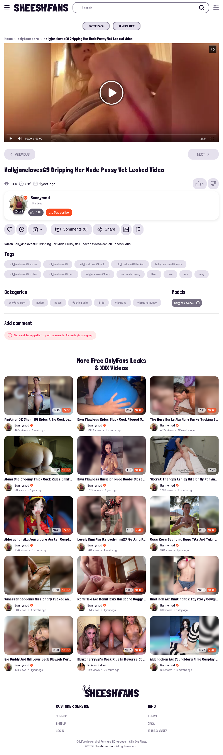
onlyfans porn (28, 39)
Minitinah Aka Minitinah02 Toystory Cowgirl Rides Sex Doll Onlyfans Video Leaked (184, 599)
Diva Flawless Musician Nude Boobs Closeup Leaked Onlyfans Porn (111, 479)
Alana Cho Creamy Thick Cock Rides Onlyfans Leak (38, 479)
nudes (40, 302)
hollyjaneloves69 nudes (23, 274)
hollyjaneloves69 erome (23, 264)
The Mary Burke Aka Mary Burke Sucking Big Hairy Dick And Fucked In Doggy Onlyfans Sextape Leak (184, 419)
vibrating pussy (147, 302)
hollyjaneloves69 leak (92, 264)
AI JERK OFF (127, 26)
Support (62, 716)
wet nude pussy (130, 274)
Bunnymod (40, 197)
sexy (201, 274)
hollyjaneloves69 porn (61, 274)
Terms (152, 716)
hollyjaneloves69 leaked (130, 264)
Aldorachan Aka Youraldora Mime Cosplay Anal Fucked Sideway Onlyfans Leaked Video (184, 659)
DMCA (151, 723)
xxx (186, 274)
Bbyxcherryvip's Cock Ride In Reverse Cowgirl (111, 659)
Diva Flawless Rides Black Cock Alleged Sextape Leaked (111, 419)
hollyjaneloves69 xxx (97, 274)
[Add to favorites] (9, 229)
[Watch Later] (21, 229)
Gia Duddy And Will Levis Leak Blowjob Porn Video (38, 659)
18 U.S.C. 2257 (157, 731)
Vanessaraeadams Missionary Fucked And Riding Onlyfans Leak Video (38, 599)
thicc (154, 274)
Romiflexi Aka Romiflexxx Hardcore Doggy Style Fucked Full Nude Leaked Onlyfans (111, 599)
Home (8, 39)
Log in (60, 731)
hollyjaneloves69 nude (168, 264)
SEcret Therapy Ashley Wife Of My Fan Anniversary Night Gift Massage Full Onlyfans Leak (184, 479)
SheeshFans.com (104, 746)
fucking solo (80, 302)
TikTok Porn (96, 26)
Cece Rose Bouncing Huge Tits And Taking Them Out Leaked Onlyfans (184, 539)
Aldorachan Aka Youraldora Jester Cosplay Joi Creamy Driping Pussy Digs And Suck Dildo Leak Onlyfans (38, 539)
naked (58, 302)
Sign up (61, 723)
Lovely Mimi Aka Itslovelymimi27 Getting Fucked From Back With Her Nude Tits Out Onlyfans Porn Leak (111, 539)
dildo (101, 302)
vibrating (121, 302)
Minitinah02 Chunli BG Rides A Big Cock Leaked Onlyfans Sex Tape (38, 419)
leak (170, 274)
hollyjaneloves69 (58, 264)
